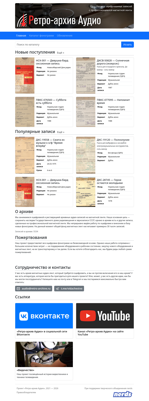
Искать (127, 44)
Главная (21, 35)
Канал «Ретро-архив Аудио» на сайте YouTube (101, 333)
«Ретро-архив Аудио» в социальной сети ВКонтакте (42, 333)
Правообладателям (26, 392)
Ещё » (60, 52)
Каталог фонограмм (41, 35)
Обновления (64, 35)
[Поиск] (68, 45)
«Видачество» (25, 370)
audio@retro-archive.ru (34, 288)
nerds (129, 388)
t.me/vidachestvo (69, 288)
